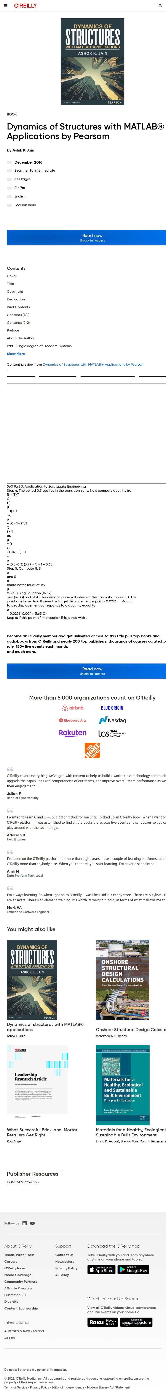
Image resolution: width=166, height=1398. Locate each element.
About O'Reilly (18, 1246)
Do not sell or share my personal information (35, 1370)
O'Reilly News (15, 1268)
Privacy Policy (66, 1268)
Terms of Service (15, 1387)
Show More (16, 353)
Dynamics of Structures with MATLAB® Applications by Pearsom (94, 364)
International (17, 1322)
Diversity (11, 1301)
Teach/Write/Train (19, 1255)
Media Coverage (17, 1275)
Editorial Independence (68, 1387)
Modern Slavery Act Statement (108, 1387)
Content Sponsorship (21, 1308)
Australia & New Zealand (24, 1331)
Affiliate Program (18, 1288)
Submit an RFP (15, 1295)
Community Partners (20, 1281)
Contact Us (64, 1255)
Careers (10, 1261)
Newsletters (64, 1261)
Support (63, 1246)
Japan (9, 1337)
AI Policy (62, 1275)
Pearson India (25, 205)
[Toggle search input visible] (160, 5)
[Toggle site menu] (5, 5)
